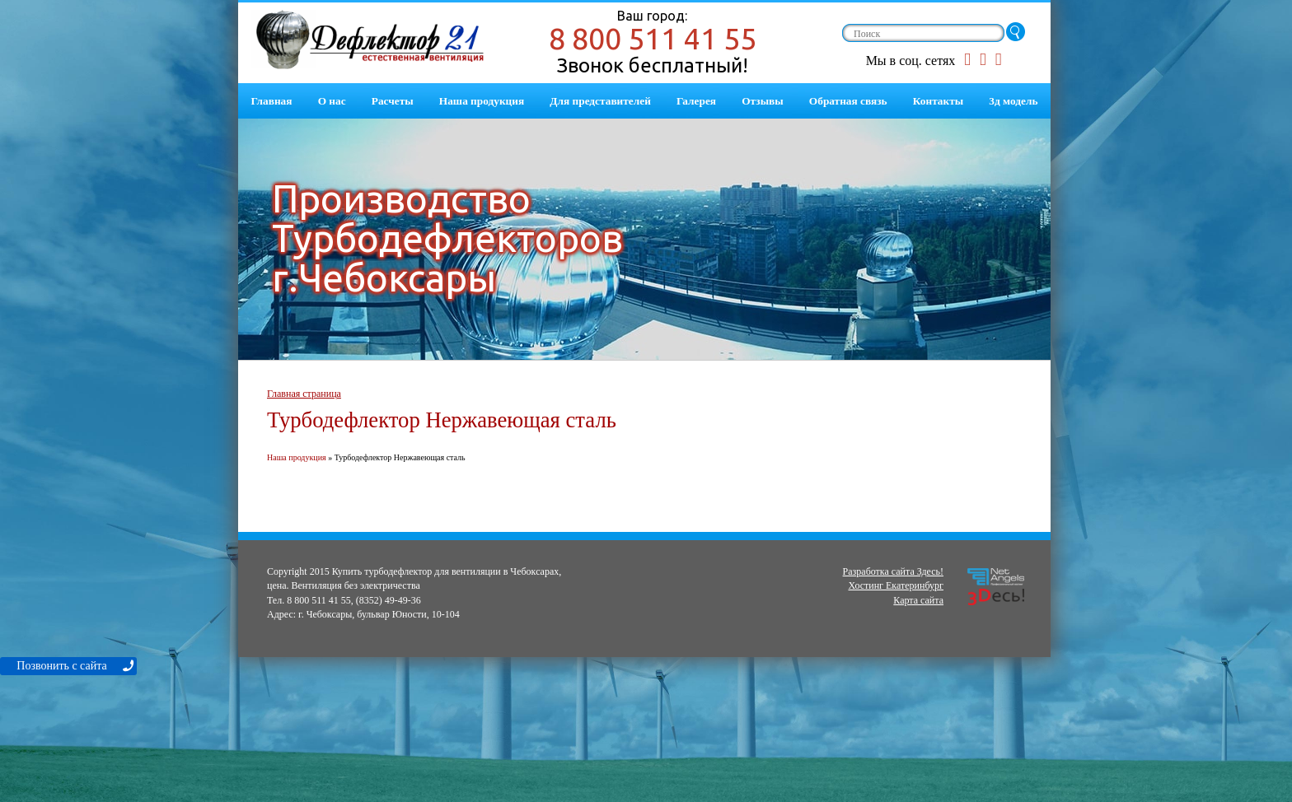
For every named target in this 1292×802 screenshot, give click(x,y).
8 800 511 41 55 (652, 38)
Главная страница (304, 393)
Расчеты (393, 101)
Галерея (696, 101)
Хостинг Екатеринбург (895, 585)
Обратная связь (848, 101)
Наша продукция (481, 101)
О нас (332, 101)
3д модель (1013, 101)
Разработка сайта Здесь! (893, 571)
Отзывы (762, 101)
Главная (272, 101)
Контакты (938, 101)
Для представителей (600, 101)
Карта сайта (918, 600)
